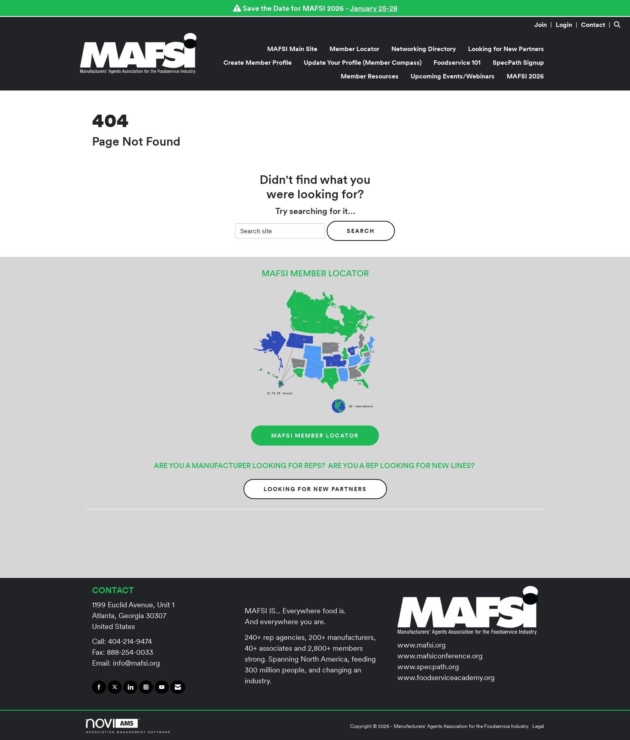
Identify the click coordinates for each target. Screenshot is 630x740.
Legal (538, 726)
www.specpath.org (428, 666)
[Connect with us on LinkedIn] (130, 687)
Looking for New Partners (506, 49)
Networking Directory (423, 49)
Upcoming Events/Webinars (453, 76)
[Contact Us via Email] (177, 687)
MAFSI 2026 (525, 76)
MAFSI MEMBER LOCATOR (315, 435)
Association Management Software (128, 726)
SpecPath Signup (518, 62)
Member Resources (370, 76)
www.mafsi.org (421, 645)
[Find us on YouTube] (162, 687)
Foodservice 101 (457, 62)
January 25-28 (373, 8)
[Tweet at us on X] (115, 687)
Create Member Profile (257, 62)
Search (361, 230)
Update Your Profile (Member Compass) (362, 62)
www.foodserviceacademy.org (446, 677)
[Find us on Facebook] (99, 687)
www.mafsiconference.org (440, 655)
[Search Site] (619, 25)
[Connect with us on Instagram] (146, 687)
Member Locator (354, 49)
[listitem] (544, 25)
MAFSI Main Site (292, 49)
